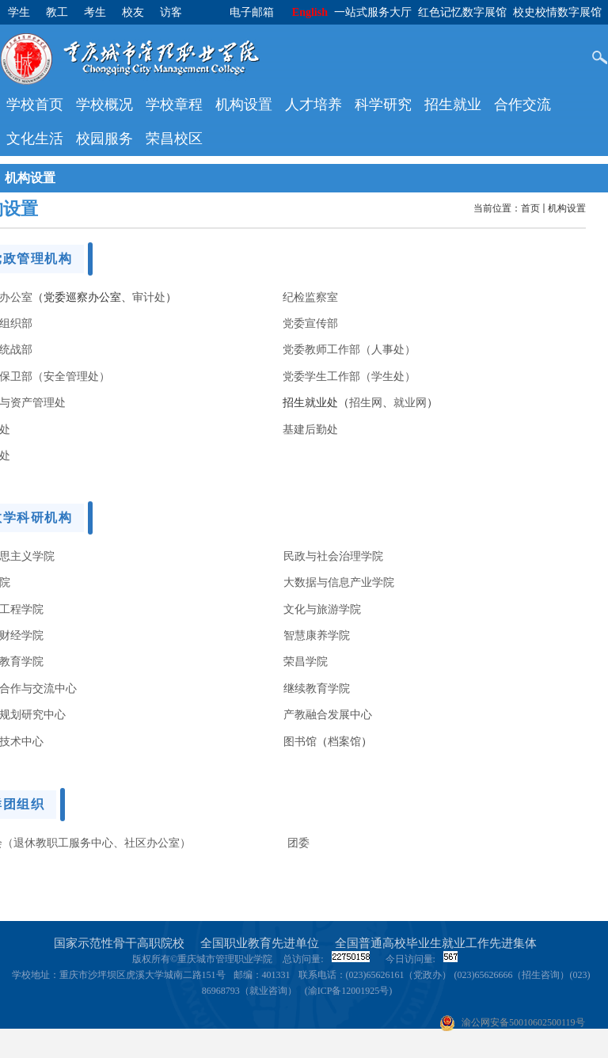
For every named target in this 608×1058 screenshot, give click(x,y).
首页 (530, 208)
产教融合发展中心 (327, 714)
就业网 (410, 402)
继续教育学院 (316, 688)
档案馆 (344, 741)
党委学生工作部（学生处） (349, 376)
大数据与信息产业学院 (338, 582)
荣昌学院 (305, 661)
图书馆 (300, 741)
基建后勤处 (310, 429)
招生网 (365, 402)
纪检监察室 (310, 297)
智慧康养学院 (316, 635)
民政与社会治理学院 (333, 556)
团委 (298, 842)
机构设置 (567, 208)
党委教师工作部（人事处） (349, 349)
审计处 (148, 297)
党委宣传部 (310, 323)
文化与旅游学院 (322, 609)
